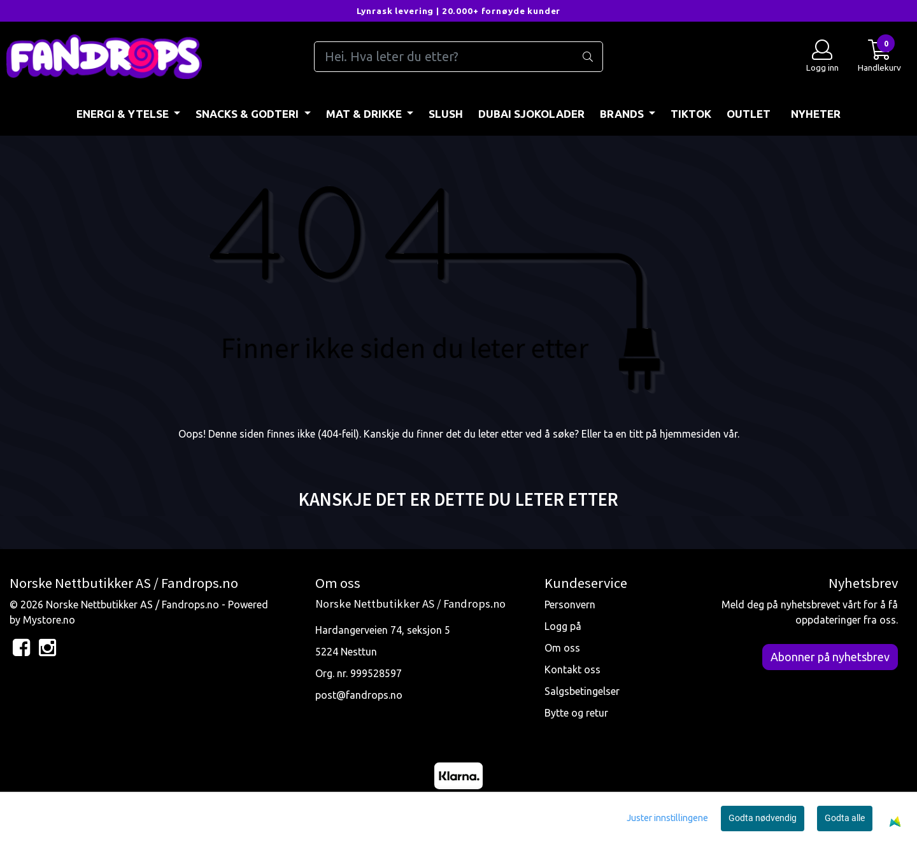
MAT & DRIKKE (365, 114)
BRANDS (623, 114)
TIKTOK (691, 114)
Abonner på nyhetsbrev (830, 656)
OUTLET (749, 114)
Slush (446, 114)
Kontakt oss (572, 669)
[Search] (458, 56)
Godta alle (845, 818)
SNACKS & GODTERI (248, 114)
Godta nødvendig (763, 818)
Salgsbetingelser (582, 691)
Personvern (569, 604)
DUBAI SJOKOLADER (531, 114)
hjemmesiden (690, 434)
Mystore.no (49, 620)
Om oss (562, 648)
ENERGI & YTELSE (123, 114)
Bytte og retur (576, 713)
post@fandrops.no (358, 695)
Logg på (562, 626)
